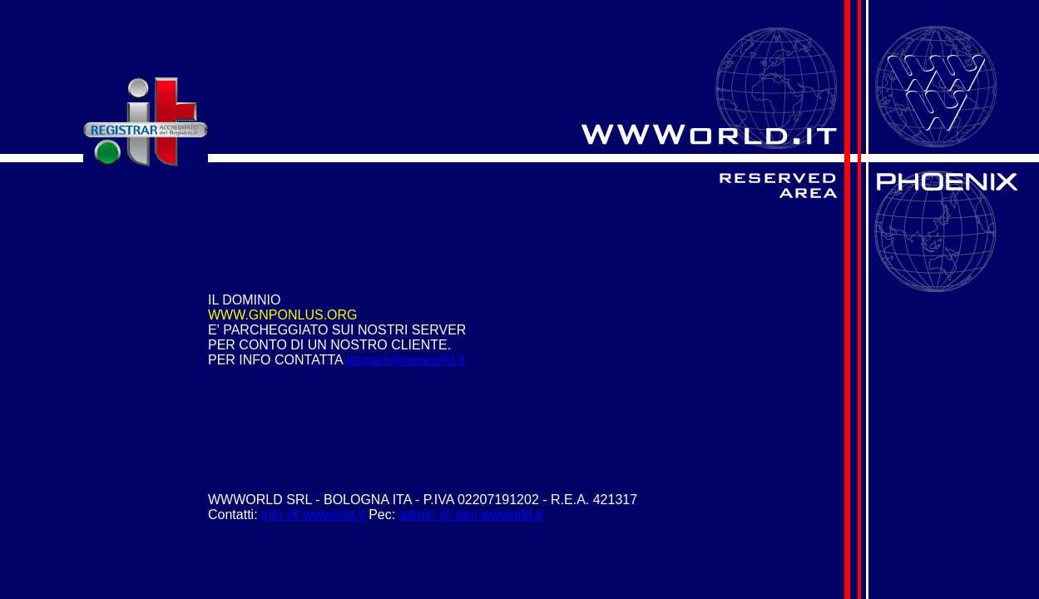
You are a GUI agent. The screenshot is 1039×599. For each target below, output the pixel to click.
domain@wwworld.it (405, 360)
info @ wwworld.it (313, 514)
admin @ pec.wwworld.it (471, 514)
